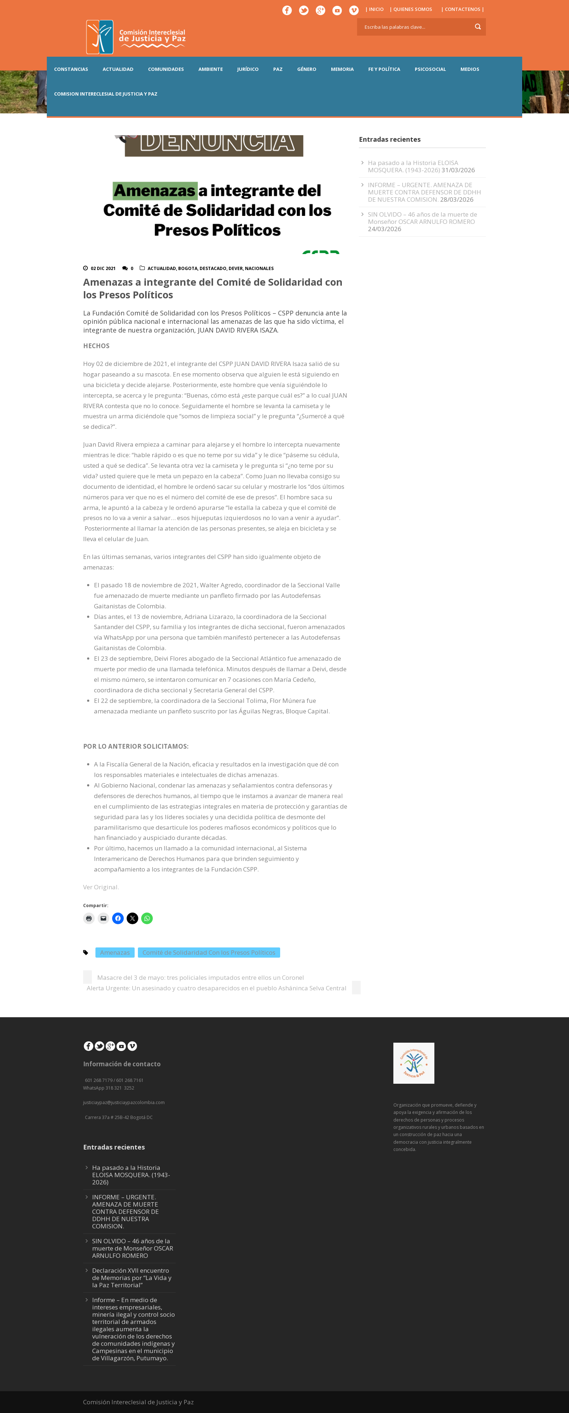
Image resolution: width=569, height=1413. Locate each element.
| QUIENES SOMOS (410, 9)
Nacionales (259, 268)
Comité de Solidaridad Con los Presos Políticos (209, 952)
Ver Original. (101, 887)
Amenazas (115, 952)
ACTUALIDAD (118, 69)
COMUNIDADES (166, 69)
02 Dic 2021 (103, 268)
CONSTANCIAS (71, 69)
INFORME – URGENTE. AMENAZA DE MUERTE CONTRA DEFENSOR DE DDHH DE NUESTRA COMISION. (424, 192)
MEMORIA (342, 69)
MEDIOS (469, 69)
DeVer (236, 268)
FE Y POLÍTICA (384, 69)
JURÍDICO (248, 69)
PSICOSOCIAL (430, 69)
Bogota (187, 268)
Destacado (213, 268)
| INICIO (374, 9)
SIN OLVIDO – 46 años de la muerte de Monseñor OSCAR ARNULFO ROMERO (422, 218)
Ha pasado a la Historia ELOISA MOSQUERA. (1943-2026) (413, 166)
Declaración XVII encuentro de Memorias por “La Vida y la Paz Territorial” (132, 1277)
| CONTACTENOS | (462, 9)
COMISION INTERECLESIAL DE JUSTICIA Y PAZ (105, 93)
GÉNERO (306, 69)
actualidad (162, 268)
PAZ (278, 69)
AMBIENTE (210, 69)
